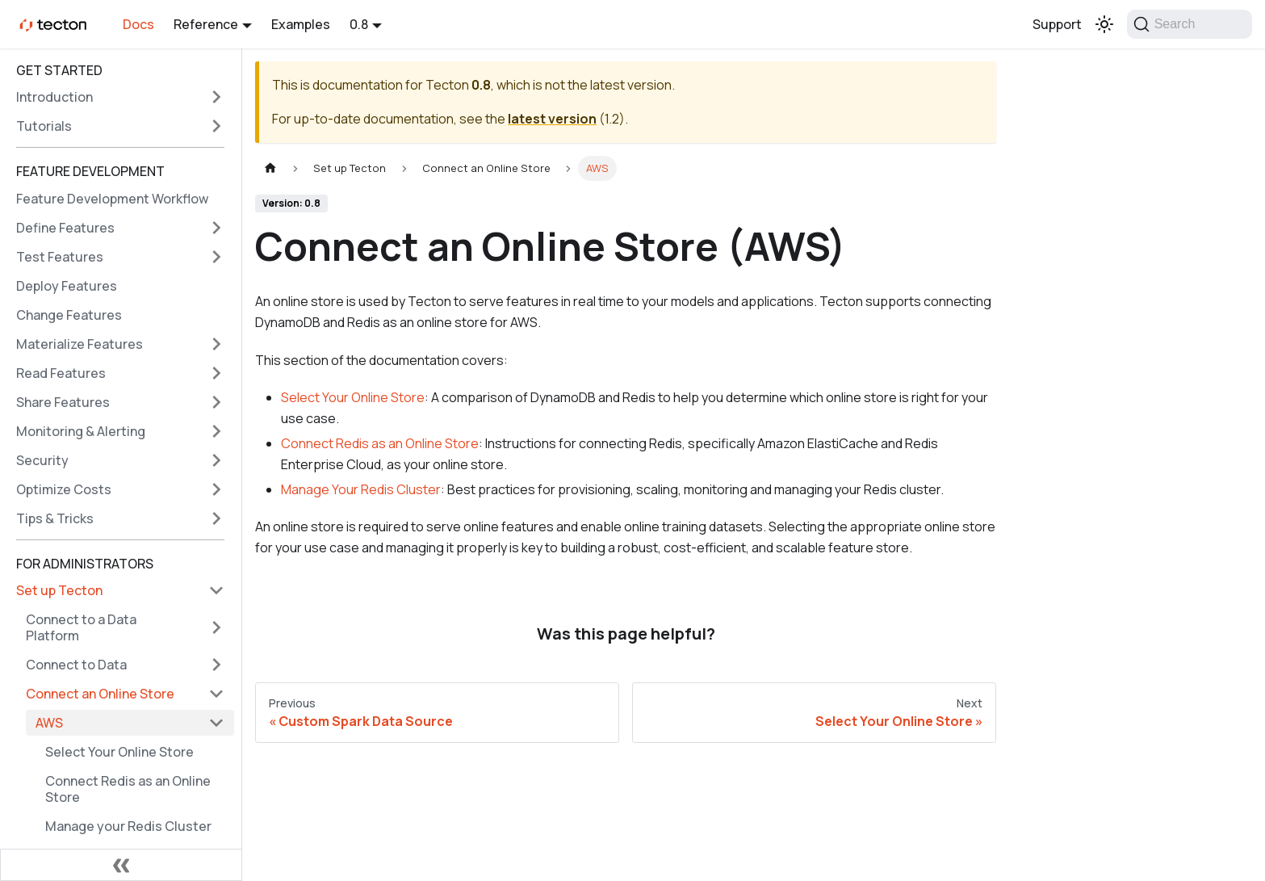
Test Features (59, 257)
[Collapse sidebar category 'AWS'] (216, 723)
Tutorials (44, 126)
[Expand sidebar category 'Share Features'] (216, 402)
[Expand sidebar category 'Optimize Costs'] (216, 489)
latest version (552, 119)
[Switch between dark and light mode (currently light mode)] (1104, 24)
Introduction (54, 97)
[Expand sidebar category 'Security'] (216, 460)
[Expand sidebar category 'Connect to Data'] (216, 665)
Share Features (63, 402)
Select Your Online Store (119, 752)
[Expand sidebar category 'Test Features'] (216, 257)
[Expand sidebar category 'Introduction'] (216, 97)
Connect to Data (76, 664)
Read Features (61, 373)
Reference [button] (206, 24)
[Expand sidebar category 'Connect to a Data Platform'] (216, 627)
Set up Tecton (59, 590)
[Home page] (270, 168)
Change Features (69, 315)
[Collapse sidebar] (121, 865)
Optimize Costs (63, 489)
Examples (300, 24)
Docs (138, 24)
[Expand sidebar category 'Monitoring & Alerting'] (216, 431)
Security (42, 460)
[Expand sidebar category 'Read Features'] (216, 373)
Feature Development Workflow (112, 199)
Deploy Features (66, 286)
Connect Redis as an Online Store (128, 789)
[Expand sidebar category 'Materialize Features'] (216, 344)
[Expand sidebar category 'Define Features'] (216, 228)
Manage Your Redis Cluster (361, 489)
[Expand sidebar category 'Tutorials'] (216, 126)
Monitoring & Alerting (80, 431)
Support (1057, 24)
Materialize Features (79, 344)
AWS (49, 723)
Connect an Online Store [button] (100, 694)
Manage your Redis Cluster (128, 826)
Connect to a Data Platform (81, 627)
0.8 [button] (359, 24)
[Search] (1189, 24)
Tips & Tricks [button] (55, 518)
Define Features (65, 228)
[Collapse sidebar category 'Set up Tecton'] (216, 590)
